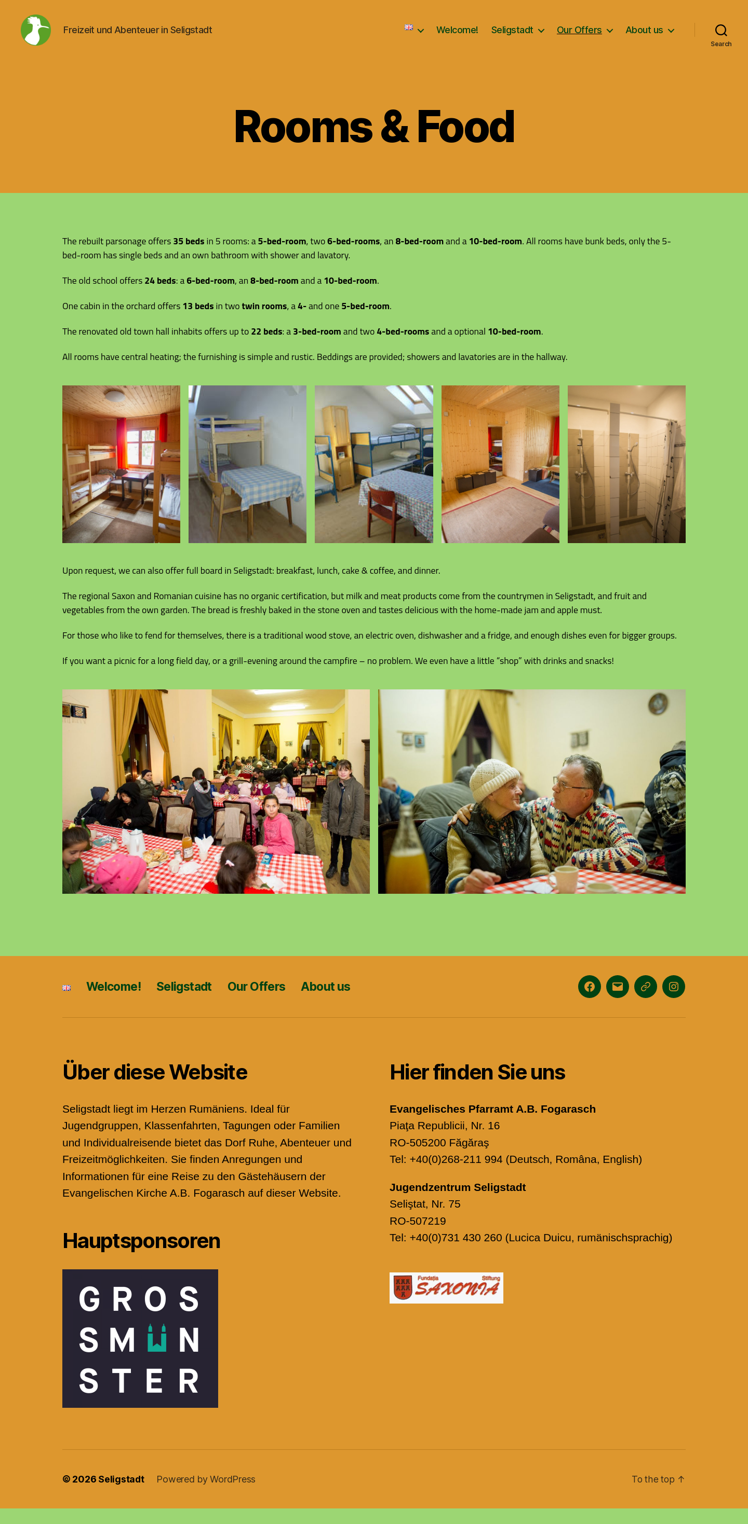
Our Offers (579, 37)
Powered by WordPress (206, 1494)
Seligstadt (512, 37)
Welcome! (457, 37)
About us (644, 37)
